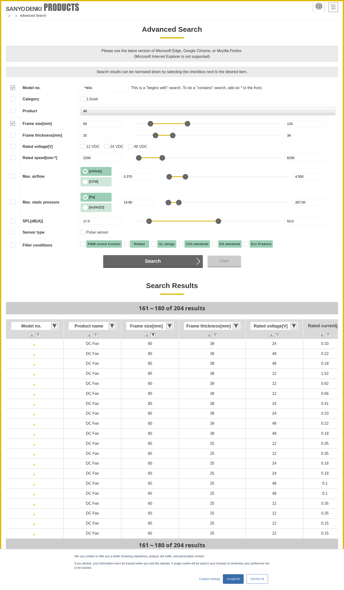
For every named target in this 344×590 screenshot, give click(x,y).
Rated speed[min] (40, 158)
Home (10, 15)
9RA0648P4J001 (36, 483)
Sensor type (34, 232)
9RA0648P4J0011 (36, 493)
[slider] (150, 124)
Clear (224, 261)
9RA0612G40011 (36, 533)
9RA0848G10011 (36, 423)
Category (31, 99)
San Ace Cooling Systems (41, 15)
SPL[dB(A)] (33, 221)
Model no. (32, 88)
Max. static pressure (41, 202)
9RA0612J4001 (36, 503)
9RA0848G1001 (36, 354)
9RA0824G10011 (36, 404)
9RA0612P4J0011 (36, 453)
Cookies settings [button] (209, 579)
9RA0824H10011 (36, 413)
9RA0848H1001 (36, 363)
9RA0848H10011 (36, 433)
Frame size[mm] (37, 124)
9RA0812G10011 (36, 383)
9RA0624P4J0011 (36, 473)
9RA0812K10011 (36, 373)
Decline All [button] (257, 579)
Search (153, 261)
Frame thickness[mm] (42, 135)
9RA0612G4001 (36, 523)
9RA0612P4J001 (36, 443)
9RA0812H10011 (36, 394)
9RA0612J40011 (36, 513)
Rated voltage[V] (38, 147)
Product (30, 111)
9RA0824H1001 (36, 344)
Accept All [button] (233, 579)
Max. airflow (34, 176)
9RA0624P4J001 (36, 463)
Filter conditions (37, 245)
